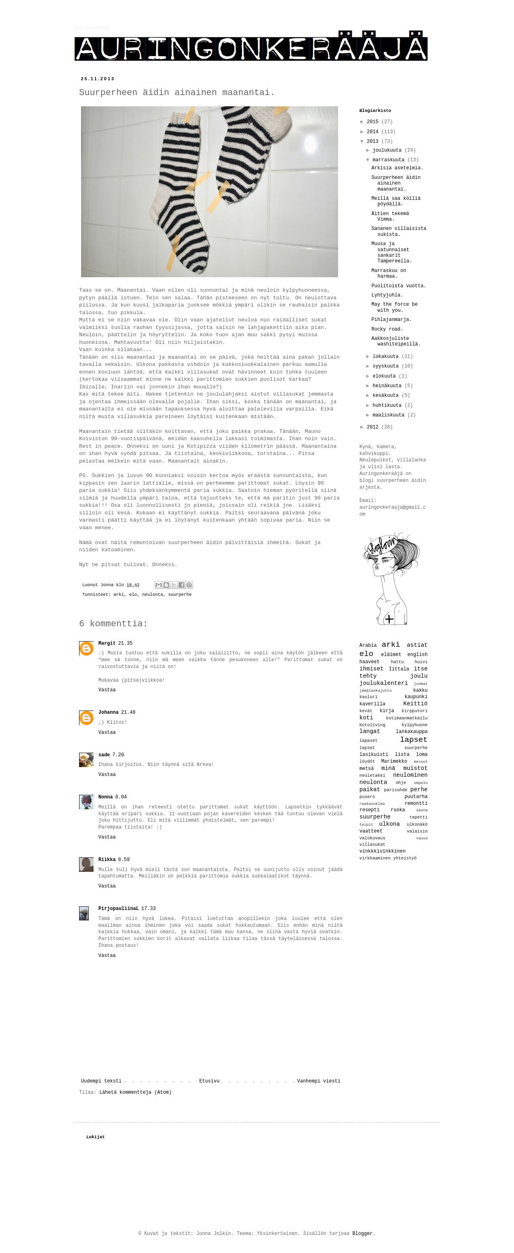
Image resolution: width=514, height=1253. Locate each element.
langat (369, 731)
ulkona (389, 824)
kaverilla (372, 704)
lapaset (368, 740)
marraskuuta (390, 160)
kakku (420, 690)
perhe (419, 789)
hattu (397, 662)
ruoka (398, 810)
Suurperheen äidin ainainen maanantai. (395, 183)
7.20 (118, 755)
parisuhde (395, 790)
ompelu (421, 783)
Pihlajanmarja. (391, 320)
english (418, 655)
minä (388, 768)
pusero (367, 796)
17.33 (148, 909)
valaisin (417, 831)
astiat (417, 645)
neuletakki (372, 775)
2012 (374, 427)
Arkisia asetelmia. (397, 168)
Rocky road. (387, 329)
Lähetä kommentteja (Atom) (135, 1092)
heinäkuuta (388, 386)
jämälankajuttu (375, 690)
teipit (366, 824)
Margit (107, 643)
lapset (414, 739)
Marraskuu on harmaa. (388, 273)
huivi (421, 662)
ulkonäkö (417, 824)
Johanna (108, 712)
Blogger (363, 1234)
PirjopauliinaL (118, 909)
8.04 (121, 797)
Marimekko (394, 761)
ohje (401, 782)
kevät (365, 711)
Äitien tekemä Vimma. (390, 216)
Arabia (368, 645)
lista (402, 754)
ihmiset (371, 669)
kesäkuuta (387, 395)
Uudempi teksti (101, 1081)
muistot (416, 768)
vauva (422, 838)
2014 (374, 132)
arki (119, 594)
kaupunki (416, 697)
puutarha (416, 797)
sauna (422, 810)
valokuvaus (372, 838)
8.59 (124, 860)
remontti (416, 803)
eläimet (391, 655)
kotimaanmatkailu (407, 718)
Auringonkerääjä (91, 27)
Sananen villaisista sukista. (398, 231)
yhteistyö (404, 858)
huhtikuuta (388, 405)
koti (366, 718)
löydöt (367, 761)
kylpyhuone (415, 725)
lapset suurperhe (393, 747)
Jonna (108, 585)
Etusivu (209, 1081)
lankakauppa (412, 732)
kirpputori (415, 711)
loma (422, 754)
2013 (374, 141)
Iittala (399, 669)
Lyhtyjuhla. (387, 295)
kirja (386, 711)
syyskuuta (387, 366)
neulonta (152, 594)
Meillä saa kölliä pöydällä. (395, 201)
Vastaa (107, 690)
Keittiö (416, 704)
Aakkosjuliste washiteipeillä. (396, 341)
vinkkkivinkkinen (382, 851)
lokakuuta (387, 356)
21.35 (125, 643)
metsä (366, 769)
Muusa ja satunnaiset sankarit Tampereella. (391, 252)
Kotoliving (372, 725)
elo (133, 594)
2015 (374, 122)
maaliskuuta (390, 415)
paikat (369, 789)
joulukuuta (388, 150)
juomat (421, 684)
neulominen (410, 775)
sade (104, 755)
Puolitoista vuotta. (398, 286)
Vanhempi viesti (319, 1081)
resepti (369, 810)
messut (421, 762)
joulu (419, 676)
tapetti (419, 817)
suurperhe (180, 594)
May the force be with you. (394, 307)
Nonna (105, 797)
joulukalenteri (383, 683)
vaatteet (371, 831)
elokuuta (386, 376)
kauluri (368, 697)
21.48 (128, 712)
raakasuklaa (372, 804)
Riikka (107, 860)
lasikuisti (373, 754)
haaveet (369, 662)
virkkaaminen (375, 858)
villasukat (372, 844)
